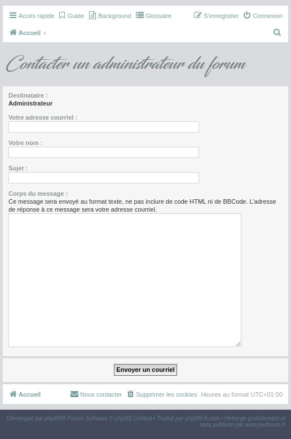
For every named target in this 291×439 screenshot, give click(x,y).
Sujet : (18, 168)
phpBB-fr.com (202, 418)
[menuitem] (71, 16)
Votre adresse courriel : (42, 117)
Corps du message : (38, 193)
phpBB (53, 418)
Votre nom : (25, 142)
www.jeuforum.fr (265, 425)
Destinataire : (28, 95)
